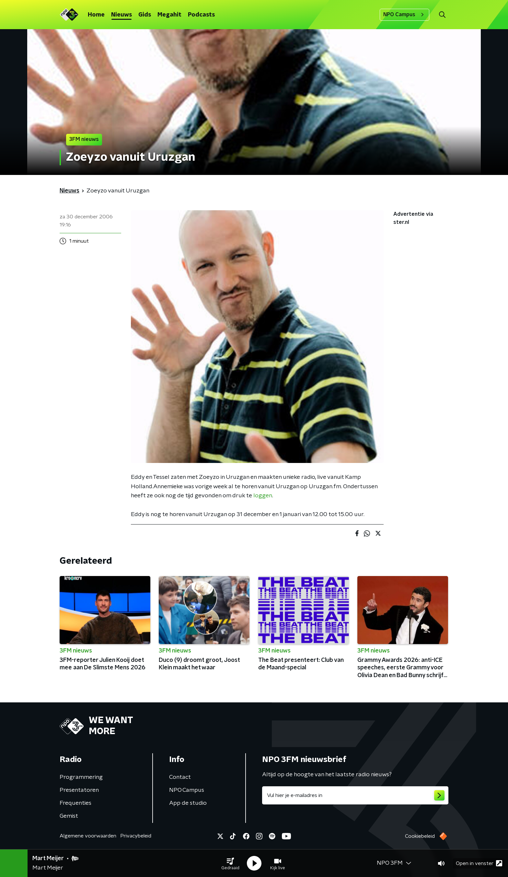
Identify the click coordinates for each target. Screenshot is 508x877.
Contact (180, 777)
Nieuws (121, 15)
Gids (144, 15)
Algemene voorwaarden (88, 835)
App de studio (188, 803)
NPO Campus (404, 14)
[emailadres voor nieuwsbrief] (355, 795)
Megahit (169, 15)
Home (96, 15)
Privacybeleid (135, 835)
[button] (230, 863)
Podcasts (201, 15)
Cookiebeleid (420, 836)
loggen (262, 496)
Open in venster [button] (479, 863)
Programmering (81, 777)
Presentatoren (79, 790)
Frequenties (75, 803)
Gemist (69, 816)
